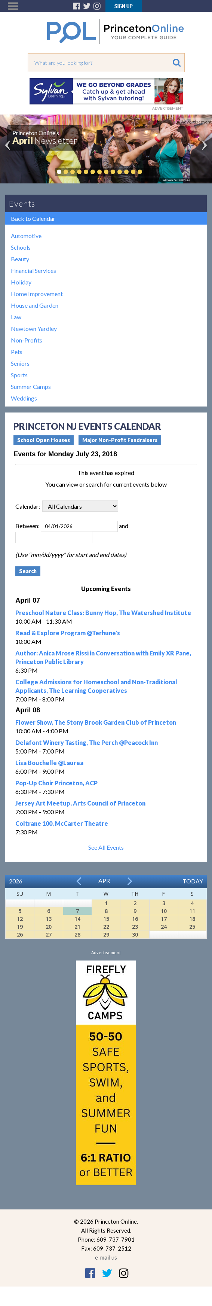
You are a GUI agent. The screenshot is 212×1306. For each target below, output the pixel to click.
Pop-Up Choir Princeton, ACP (56, 782)
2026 (15, 881)
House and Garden (34, 305)
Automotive (26, 235)
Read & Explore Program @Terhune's (67, 632)
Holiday (21, 282)
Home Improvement (37, 293)
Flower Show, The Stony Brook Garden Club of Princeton (95, 722)
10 (164, 910)
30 (135, 934)
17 (164, 918)
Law (16, 316)
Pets (16, 351)
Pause (151, 171)
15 (106, 918)
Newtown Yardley (34, 328)
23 (135, 926)
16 (135, 918)
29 (106, 934)
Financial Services (33, 270)
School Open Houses (43, 440)
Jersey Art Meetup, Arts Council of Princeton (80, 803)
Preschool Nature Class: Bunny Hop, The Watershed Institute (103, 612)
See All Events (106, 847)
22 (106, 926)
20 (49, 926)
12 (20, 918)
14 (77, 918)
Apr (104, 880)
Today (192, 881)
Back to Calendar (33, 218)
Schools (21, 247)
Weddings (24, 398)
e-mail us (106, 1257)
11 (192, 910)
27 (49, 934)
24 (164, 926)
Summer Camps (31, 386)
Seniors (20, 363)
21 (77, 926)
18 (192, 918)
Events (22, 203)
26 (20, 934)
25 (192, 926)
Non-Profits (26, 340)
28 (77, 934)
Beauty (20, 258)
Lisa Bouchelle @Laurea (49, 762)
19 (20, 926)
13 (49, 918)
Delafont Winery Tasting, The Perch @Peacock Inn (86, 742)
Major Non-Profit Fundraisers (119, 440)
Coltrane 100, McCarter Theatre (61, 823)
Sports (19, 374)
